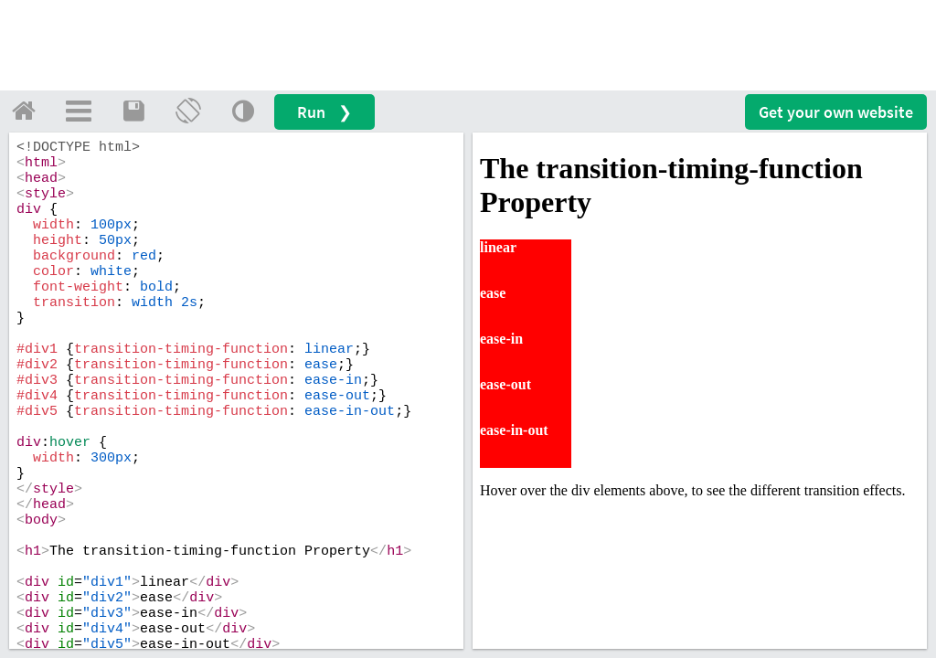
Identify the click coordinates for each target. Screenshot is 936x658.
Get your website (836, 111)
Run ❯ (324, 111)
